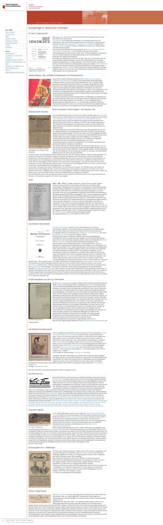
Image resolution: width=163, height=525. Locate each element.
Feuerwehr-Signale (53, 429)
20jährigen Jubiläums (59, 46)
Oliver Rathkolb (100, 64)
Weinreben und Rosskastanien (95, 261)
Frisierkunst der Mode (70, 334)
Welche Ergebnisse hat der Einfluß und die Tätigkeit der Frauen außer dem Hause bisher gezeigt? (75, 397)
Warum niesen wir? (51, 393)
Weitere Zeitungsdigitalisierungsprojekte (14, 71)
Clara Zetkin (103, 115)
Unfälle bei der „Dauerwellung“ (73, 345)
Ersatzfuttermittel (36, 266)
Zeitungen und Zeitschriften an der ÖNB (15, 63)
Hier (54, 472)
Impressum (8, 47)
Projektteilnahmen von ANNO (14, 60)
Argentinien (98, 243)
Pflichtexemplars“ (61, 212)
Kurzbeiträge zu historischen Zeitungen (13, 57)
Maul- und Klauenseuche (91, 233)
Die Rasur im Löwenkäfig (82, 352)
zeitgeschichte (59, 37)
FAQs (7, 37)
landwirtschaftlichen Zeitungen (46, 268)
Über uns (18, 520)
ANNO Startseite (10, 520)
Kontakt (7, 45)
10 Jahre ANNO (10, 34)
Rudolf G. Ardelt (67, 67)
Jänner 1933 (57, 342)
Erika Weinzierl (57, 40)
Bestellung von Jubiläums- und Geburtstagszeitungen (14, 67)
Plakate (85, 453)
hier (95, 319)
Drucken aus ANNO (11, 41)
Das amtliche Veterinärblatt (61, 227)
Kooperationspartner (11, 43)
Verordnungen (33, 265)
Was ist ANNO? (10, 32)
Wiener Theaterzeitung (61, 494)
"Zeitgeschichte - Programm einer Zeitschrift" (80, 44)
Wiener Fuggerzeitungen (64, 283)
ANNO (38, 23)
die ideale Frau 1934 (41, 366)
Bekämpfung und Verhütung (61, 234)
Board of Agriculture (69, 256)
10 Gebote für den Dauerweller (70, 347)
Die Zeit (101, 146)
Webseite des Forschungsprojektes (94, 320)
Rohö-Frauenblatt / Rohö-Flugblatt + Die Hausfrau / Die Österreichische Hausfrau (77, 119)
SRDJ (70, 214)
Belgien (69, 247)
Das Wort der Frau (58, 379)
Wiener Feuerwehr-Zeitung (75, 417)
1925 (84, 100)
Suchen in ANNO (10, 39)
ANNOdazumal (9, 53)
